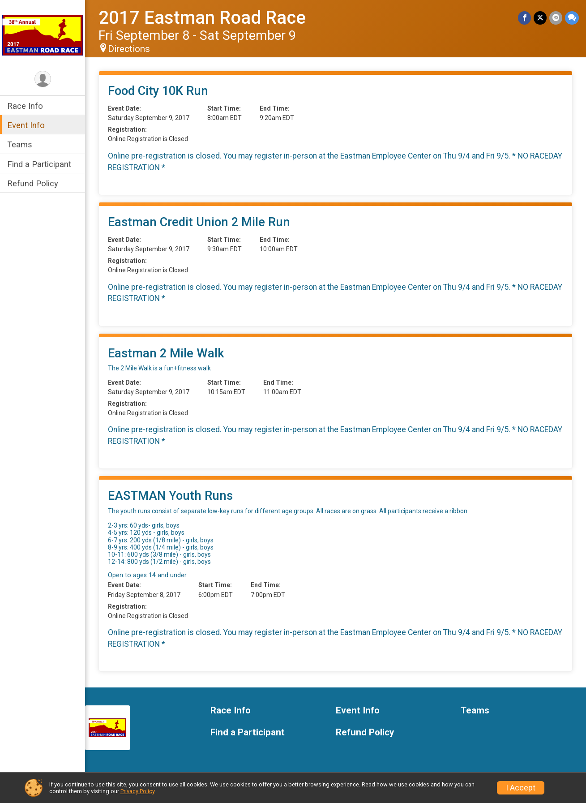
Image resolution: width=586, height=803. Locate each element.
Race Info (25, 106)
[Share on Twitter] (540, 17)
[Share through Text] (572, 17)
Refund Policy (32, 183)
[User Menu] (42, 79)
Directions (129, 48)
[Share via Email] (555, 17)
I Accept (520, 787)
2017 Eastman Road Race (202, 17)
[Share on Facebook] (524, 17)
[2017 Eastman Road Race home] (42, 34)
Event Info (26, 125)
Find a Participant (39, 164)
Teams (19, 144)
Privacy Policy (137, 791)
